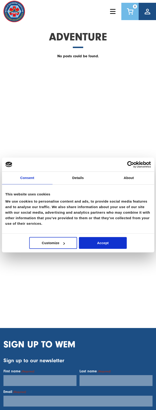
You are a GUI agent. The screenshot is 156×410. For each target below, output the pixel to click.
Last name (95, 371)
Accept (103, 243)
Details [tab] (78, 178)
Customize (53, 243)
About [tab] (129, 178)
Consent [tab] (27, 178)
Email (14, 392)
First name (18, 371)
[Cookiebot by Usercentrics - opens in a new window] (130, 164)
